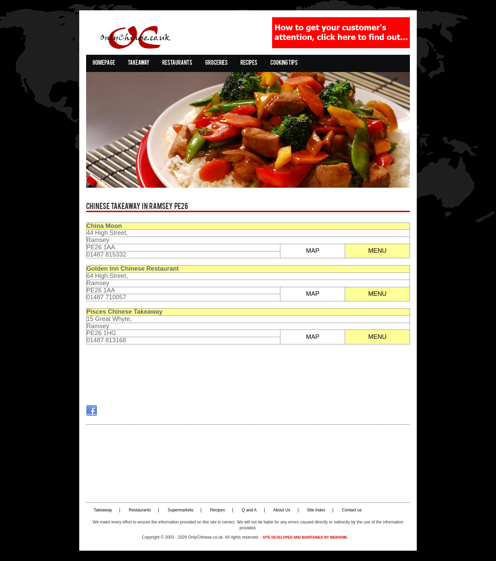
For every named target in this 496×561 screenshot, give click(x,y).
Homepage (104, 63)
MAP (312, 250)
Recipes (248, 63)
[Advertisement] (248, 464)
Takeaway (138, 63)
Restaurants (177, 63)
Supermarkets (181, 510)
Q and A (249, 510)
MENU (377, 250)
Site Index (316, 510)
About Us (281, 510)
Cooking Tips (284, 63)
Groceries (216, 63)
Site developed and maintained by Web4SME (305, 537)
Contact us (352, 510)
